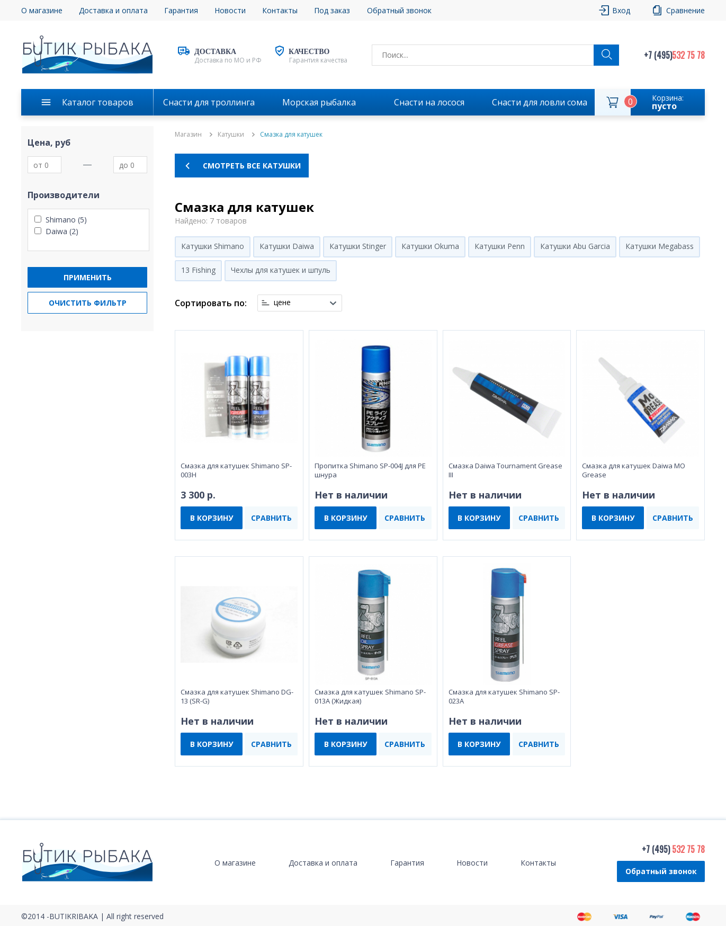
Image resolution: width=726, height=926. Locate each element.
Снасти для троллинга (209, 102)
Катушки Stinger (357, 246)
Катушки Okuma (430, 246)
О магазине (41, 10)
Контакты (280, 10)
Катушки (231, 134)
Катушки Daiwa (286, 246)
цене (282, 302)
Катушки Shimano (212, 246)
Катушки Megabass (659, 246)
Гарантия (181, 10)
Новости (230, 10)
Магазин (188, 134)
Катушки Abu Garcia (575, 246)
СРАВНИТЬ (271, 518)
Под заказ (332, 10)
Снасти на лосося (429, 102)
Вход (621, 10)
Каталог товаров (97, 102)
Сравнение (685, 10)
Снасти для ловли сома (539, 102)
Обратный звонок (399, 10)
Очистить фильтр (88, 303)
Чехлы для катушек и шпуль (280, 270)
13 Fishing (198, 270)
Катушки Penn (499, 246)
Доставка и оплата (113, 10)
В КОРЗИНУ (211, 518)
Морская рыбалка (319, 102)
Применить (88, 277)
